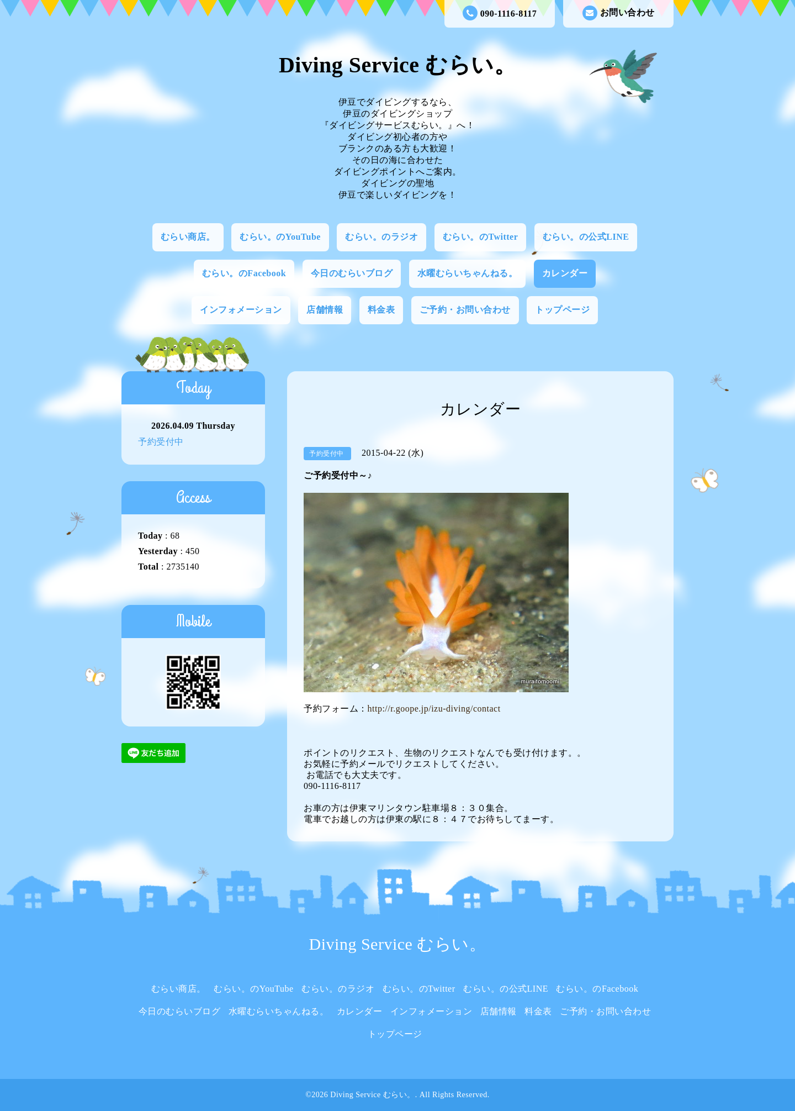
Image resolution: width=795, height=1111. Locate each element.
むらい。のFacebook (244, 273)
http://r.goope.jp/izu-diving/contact (434, 708)
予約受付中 (161, 441)
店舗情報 (324, 309)
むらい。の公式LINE (586, 236)
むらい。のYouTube (280, 236)
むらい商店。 (188, 236)
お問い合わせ (618, 13)
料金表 (381, 309)
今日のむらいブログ (352, 273)
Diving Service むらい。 (397, 64)
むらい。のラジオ (381, 236)
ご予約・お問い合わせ (465, 309)
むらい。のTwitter (480, 236)
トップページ (562, 309)
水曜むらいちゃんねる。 (467, 273)
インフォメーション (241, 309)
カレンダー (565, 273)
